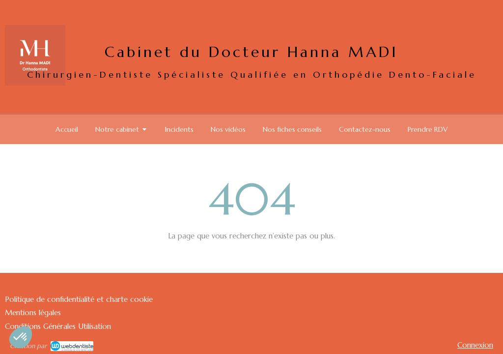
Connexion (475, 345)
